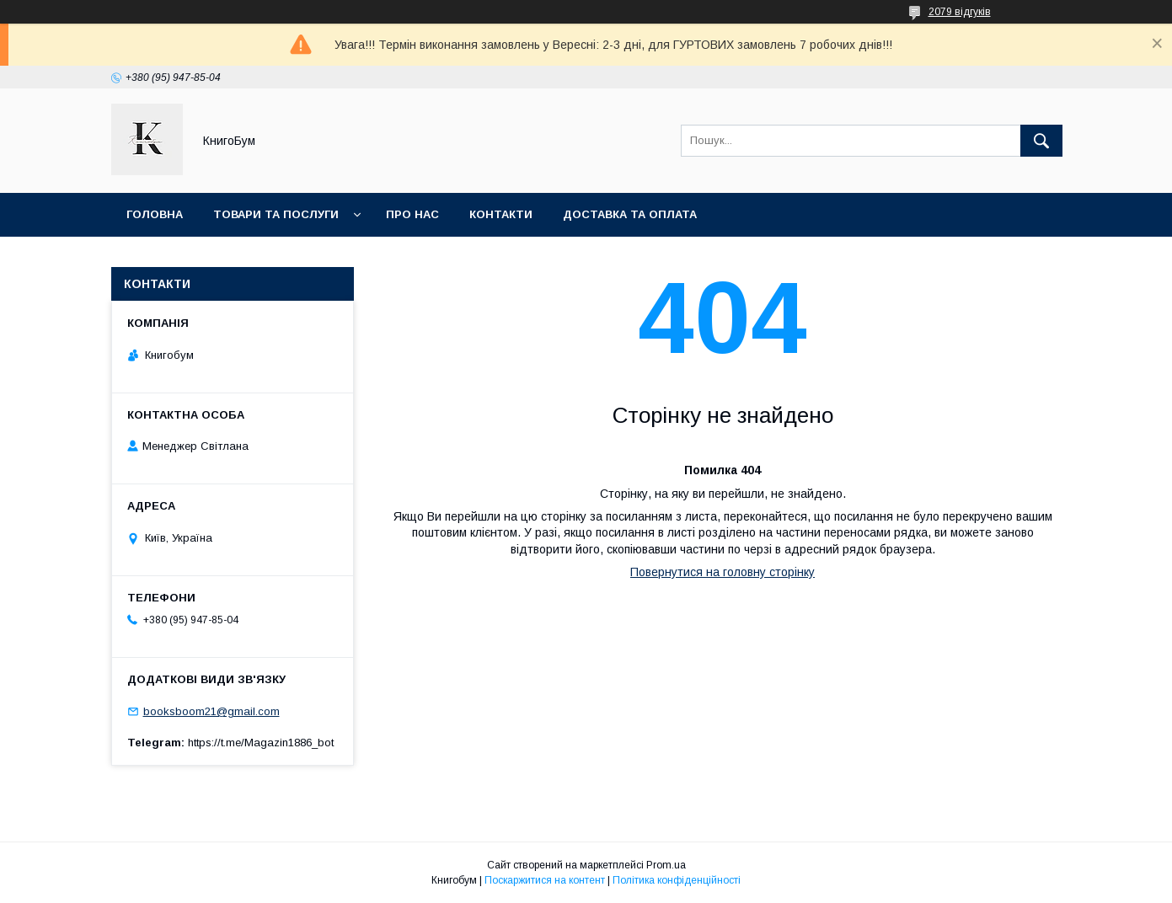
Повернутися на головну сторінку (722, 572)
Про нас (412, 214)
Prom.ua (666, 865)
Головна (154, 214)
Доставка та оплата (630, 214)
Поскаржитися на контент (544, 880)
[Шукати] (1041, 141)
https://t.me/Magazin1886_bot (261, 742)
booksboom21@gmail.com (211, 711)
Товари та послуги (276, 214)
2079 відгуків (960, 12)
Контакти (500, 214)
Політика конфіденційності (677, 880)
